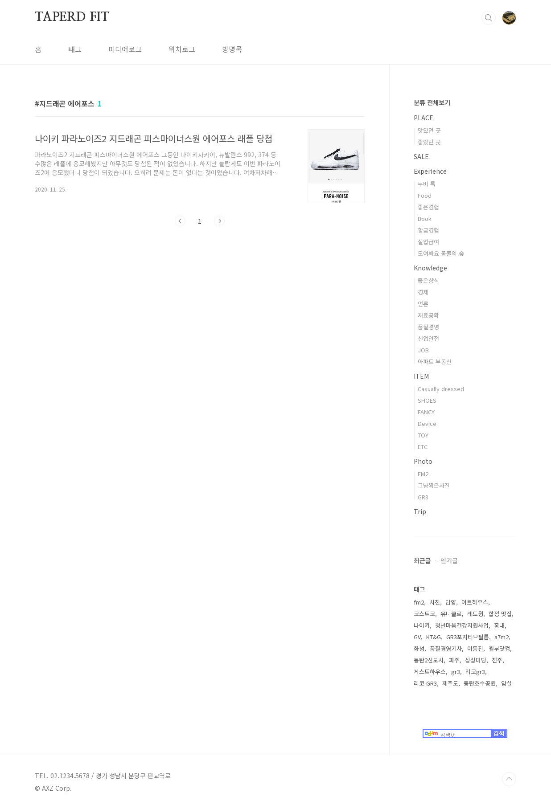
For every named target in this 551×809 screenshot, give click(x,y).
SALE (421, 156)
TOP (509, 779)
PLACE (423, 117)
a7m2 (501, 637)
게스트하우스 (430, 671)
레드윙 (475, 613)
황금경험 (428, 230)
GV (417, 637)
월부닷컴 (499, 648)
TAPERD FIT (72, 17)
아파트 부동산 (435, 361)
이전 (180, 221)
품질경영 (428, 327)
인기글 (449, 560)
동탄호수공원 (480, 683)
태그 (75, 49)
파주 (454, 660)
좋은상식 (428, 280)
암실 (506, 683)
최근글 (422, 560)
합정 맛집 (500, 613)
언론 (423, 303)
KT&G (433, 637)
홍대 (499, 625)
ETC (423, 446)
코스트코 (424, 613)
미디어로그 (125, 49)
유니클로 (451, 613)
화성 (419, 648)
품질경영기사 (446, 648)
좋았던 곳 (429, 142)
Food (425, 195)
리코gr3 (475, 671)
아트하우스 (474, 602)
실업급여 (428, 241)
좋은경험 (428, 207)
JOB (423, 350)
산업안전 (428, 338)
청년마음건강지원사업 (462, 625)
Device (427, 423)
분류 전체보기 (432, 102)
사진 (434, 602)
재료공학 (428, 315)
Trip (420, 511)
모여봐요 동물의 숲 (441, 253)
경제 (423, 292)
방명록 (232, 49)
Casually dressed (441, 388)
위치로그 (182, 49)
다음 (219, 221)
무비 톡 (427, 184)
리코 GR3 (425, 683)
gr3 (455, 671)
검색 (488, 18)
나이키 (422, 625)
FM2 (423, 474)
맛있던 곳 (429, 130)
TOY (423, 435)
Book (425, 218)
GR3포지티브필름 (467, 637)
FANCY (426, 412)
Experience (430, 171)
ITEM (421, 376)
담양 (450, 602)
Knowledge (430, 267)
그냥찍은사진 (434, 485)
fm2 (419, 602)
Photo (423, 461)
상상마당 (475, 660)
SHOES (427, 400)
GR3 (423, 497)
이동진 (475, 648)
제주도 (450, 683)
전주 (497, 660)
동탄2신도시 (429, 660)
